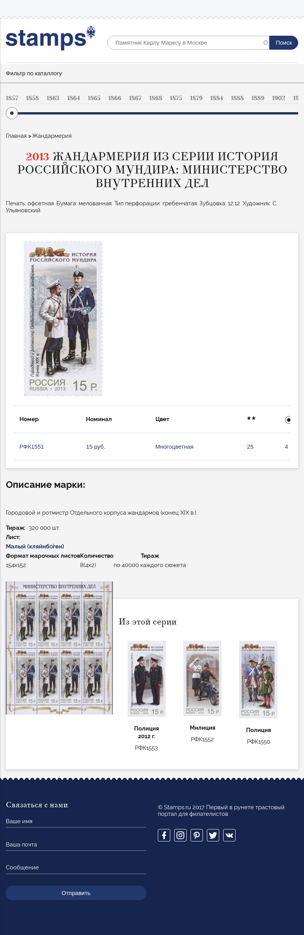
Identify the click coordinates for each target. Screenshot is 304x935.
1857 (12, 98)
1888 (237, 98)
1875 (176, 98)
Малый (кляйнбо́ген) (35, 546)
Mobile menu (292, 8)
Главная (16, 135)
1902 (278, 98)
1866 (114, 98)
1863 (53, 98)
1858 (32, 98)
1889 (258, 98)
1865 (94, 98)
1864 (73, 98)
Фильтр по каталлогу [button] (34, 73)
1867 (135, 98)
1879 (196, 98)
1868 (155, 98)
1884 (216, 98)
